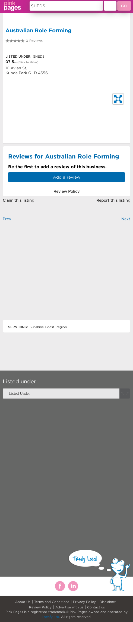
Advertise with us (69, 607)
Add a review (66, 177)
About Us (22, 602)
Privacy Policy (84, 602)
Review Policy (40, 607)
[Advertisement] (66, 275)
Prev (7, 219)
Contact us (96, 607)
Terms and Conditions (51, 602)
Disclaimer (108, 602)
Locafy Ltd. (51, 616)
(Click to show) (27, 62)
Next (125, 219)
